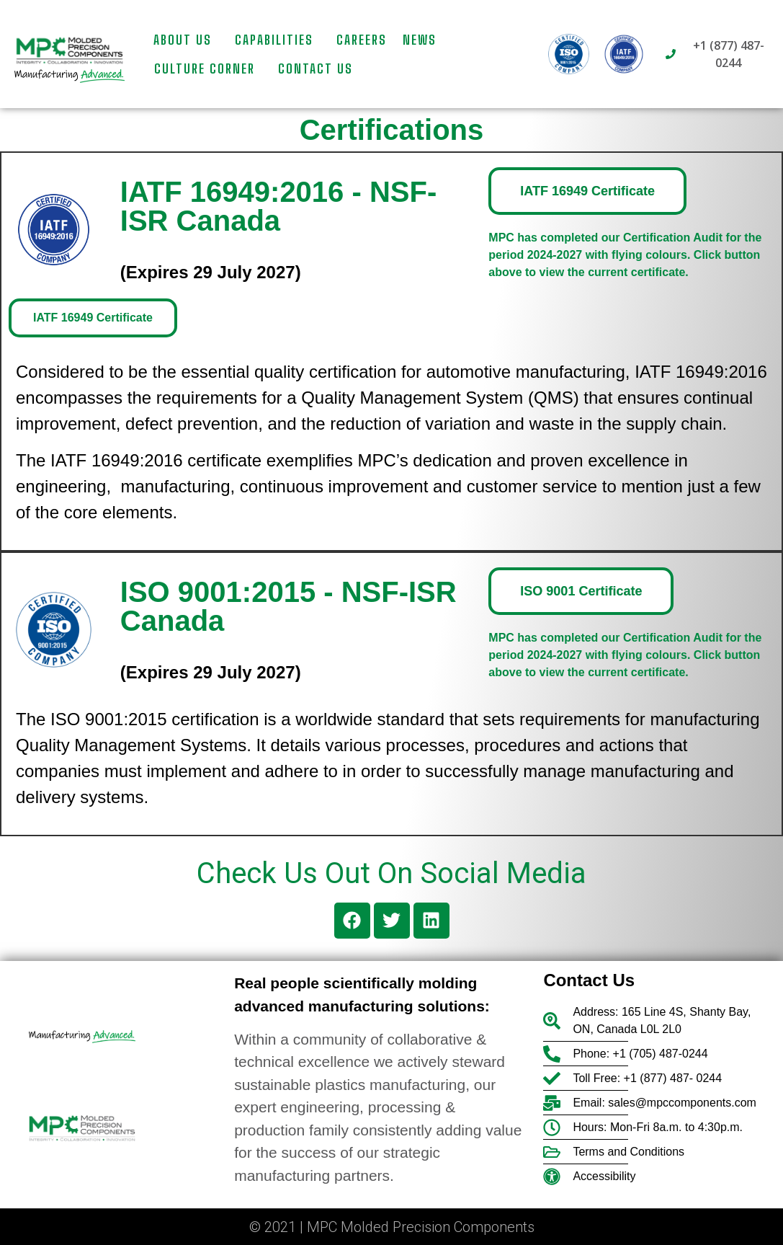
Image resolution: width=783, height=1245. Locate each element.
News (420, 40)
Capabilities (278, 40)
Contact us (315, 68)
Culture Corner (208, 68)
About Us (186, 40)
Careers (361, 40)
